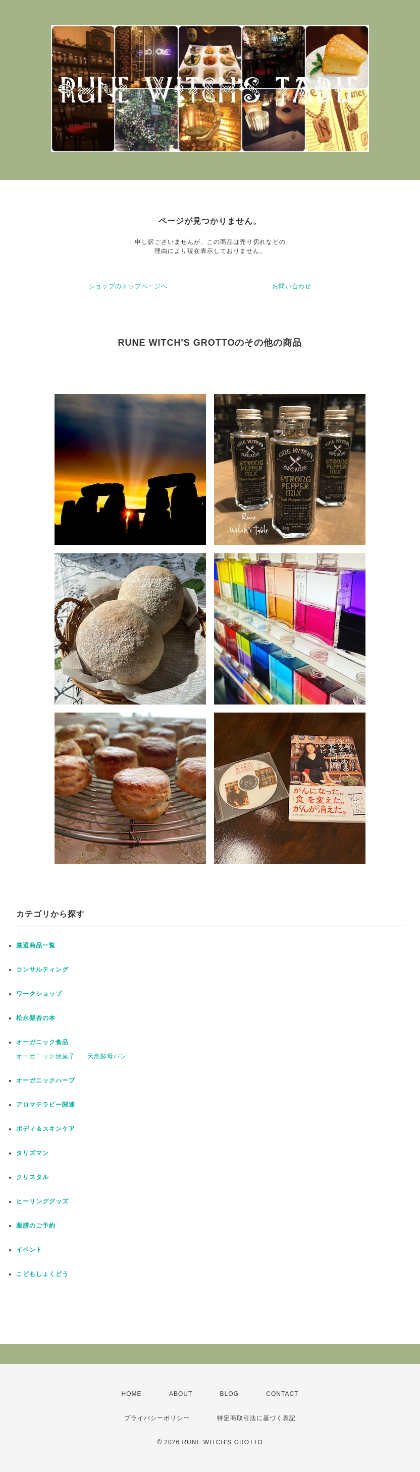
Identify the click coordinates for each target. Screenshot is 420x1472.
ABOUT (180, 1393)
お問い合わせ (291, 286)
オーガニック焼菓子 (45, 1056)
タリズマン (32, 1153)
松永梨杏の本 (36, 1017)
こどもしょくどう (42, 1273)
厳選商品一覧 (36, 945)
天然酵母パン (107, 1056)
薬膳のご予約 (36, 1225)
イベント (29, 1249)
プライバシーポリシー (157, 1418)
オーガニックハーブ (45, 1080)
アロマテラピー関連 (45, 1104)
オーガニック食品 (42, 1042)
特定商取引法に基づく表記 (256, 1418)
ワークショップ (39, 993)
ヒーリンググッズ (42, 1201)
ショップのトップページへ (128, 286)
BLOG (229, 1393)
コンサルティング (42, 969)
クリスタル (32, 1177)
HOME (132, 1393)
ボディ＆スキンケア (45, 1128)
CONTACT (282, 1393)
